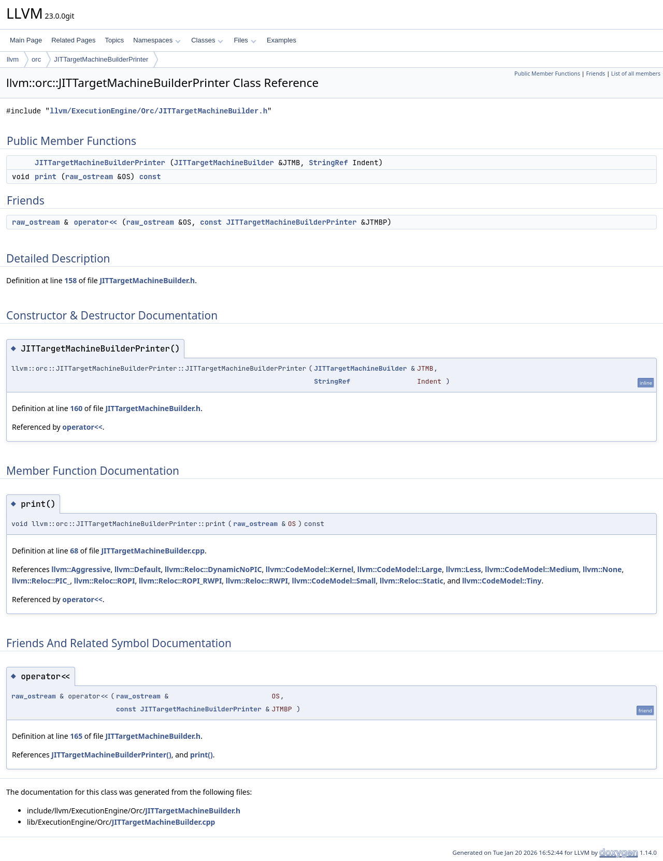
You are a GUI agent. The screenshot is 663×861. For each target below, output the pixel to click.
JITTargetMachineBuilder (224, 162)
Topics (114, 40)
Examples (281, 40)
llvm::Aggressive (80, 569)
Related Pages (73, 40)
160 (76, 408)
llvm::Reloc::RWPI (257, 581)
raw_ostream (89, 176)
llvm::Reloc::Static (411, 581)
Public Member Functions (547, 73)
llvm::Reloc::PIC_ (41, 581)
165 (76, 736)
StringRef (328, 162)
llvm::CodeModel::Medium (532, 569)
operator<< (96, 222)
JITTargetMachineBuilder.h (147, 280)
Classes (207, 40)
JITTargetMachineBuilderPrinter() (111, 755)
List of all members (635, 73)
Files (245, 40)
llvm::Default (137, 569)
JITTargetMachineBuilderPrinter (101, 59)
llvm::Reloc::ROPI (104, 581)
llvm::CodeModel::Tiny (501, 581)
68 (74, 551)
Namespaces (156, 40)
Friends (595, 73)
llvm (13, 59)
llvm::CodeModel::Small (334, 581)
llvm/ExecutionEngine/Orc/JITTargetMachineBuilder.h (158, 111)
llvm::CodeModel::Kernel (310, 569)
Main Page (26, 40)
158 (70, 280)
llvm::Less (463, 569)
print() (201, 755)
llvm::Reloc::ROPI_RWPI (180, 581)
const (150, 176)
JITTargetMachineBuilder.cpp (153, 551)
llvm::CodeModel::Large (399, 569)
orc (36, 59)
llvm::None (602, 569)
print (45, 176)
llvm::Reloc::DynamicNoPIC (213, 569)
